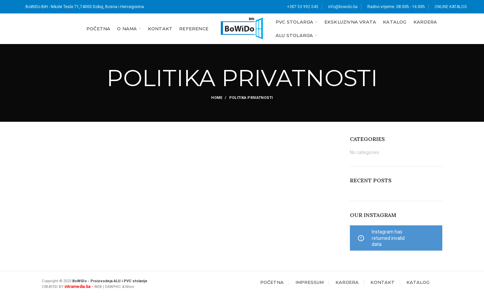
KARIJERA (347, 282)
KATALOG (418, 282)
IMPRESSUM (309, 282)
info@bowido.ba (343, 6)
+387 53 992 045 (302, 6)
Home (216, 98)
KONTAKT (382, 282)
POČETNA (272, 282)
